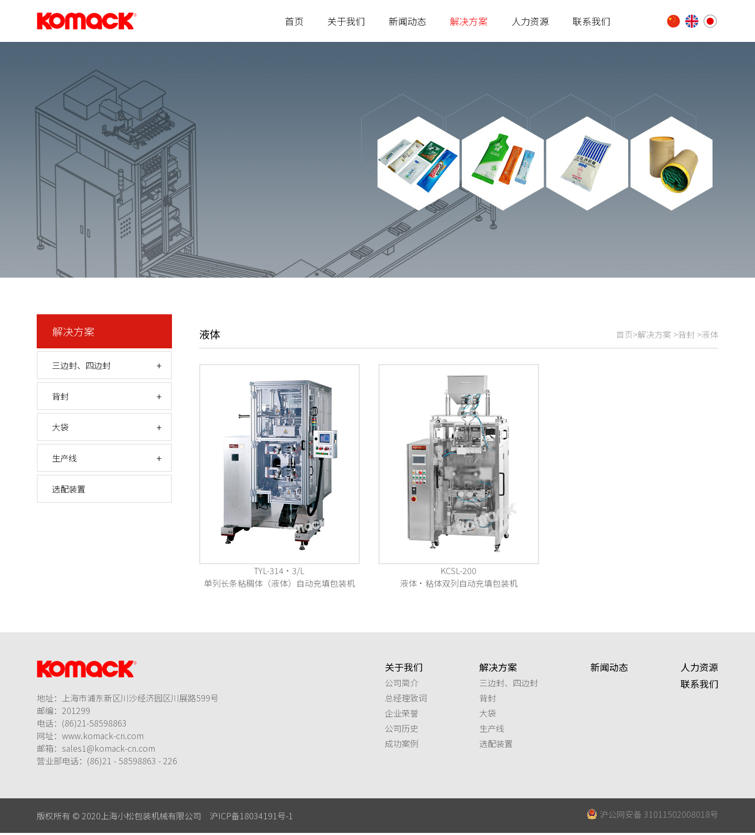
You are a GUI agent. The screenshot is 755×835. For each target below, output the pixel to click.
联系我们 (591, 21)
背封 (60, 396)
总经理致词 (406, 697)
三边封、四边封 (81, 365)
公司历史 (401, 728)
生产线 (64, 458)
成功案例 (401, 743)
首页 (294, 21)
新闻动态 (407, 21)
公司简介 (401, 682)
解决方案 (469, 21)
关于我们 (346, 21)
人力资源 (530, 21)
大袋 (60, 427)
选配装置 (68, 489)
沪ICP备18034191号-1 (251, 815)
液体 (710, 334)
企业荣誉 (401, 713)
